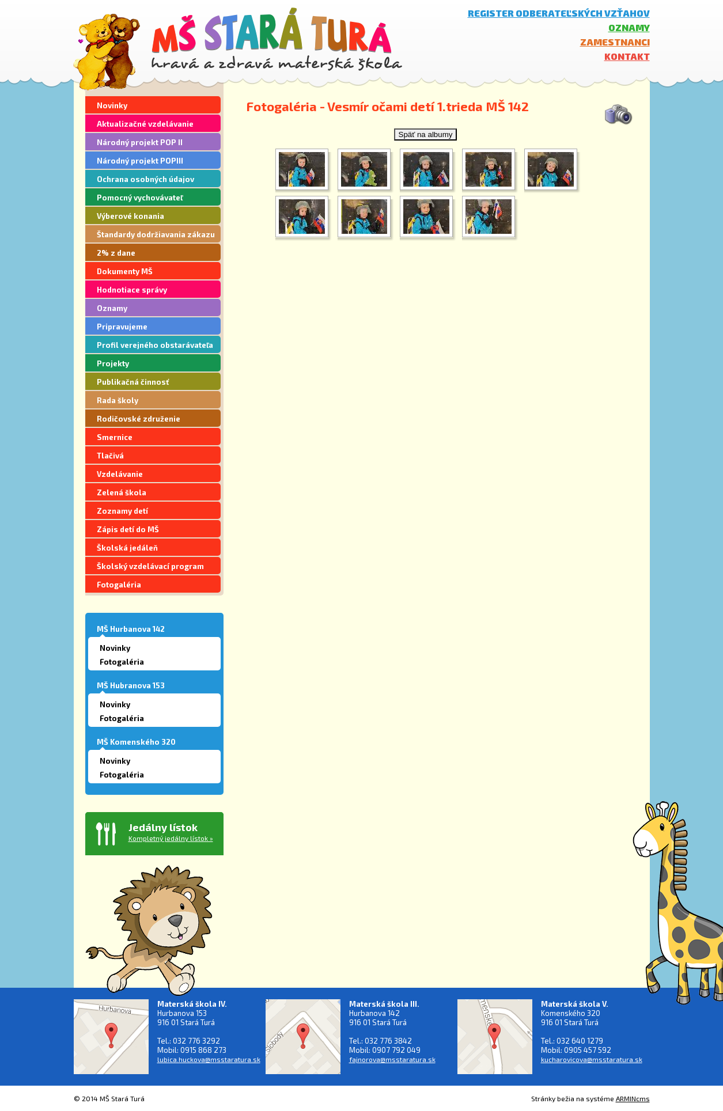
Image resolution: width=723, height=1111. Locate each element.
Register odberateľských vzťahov (559, 12)
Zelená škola (121, 492)
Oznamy (629, 27)
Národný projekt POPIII (140, 160)
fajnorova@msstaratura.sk (392, 1059)
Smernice (115, 437)
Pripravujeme (122, 326)
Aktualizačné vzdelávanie (145, 123)
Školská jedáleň (127, 547)
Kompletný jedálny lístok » (170, 838)
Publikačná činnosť (133, 381)
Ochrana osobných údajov (145, 179)
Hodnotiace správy (132, 289)
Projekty (113, 363)
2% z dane (116, 252)
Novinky (112, 105)
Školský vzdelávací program (150, 566)
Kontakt (627, 56)
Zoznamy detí (122, 510)
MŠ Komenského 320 (136, 741)
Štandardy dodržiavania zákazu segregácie (156, 236)
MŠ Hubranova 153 (131, 685)
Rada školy (117, 400)
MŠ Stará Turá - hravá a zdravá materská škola (277, 39)
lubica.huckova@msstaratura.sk (208, 1059)
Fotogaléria (119, 584)
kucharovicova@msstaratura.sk (591, 1059)
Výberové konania (130, 216)
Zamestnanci (615, 41)
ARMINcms (633, 1098)
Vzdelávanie (120, 474)
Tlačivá (110, 455)
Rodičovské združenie (138, 418)
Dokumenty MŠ (125, 271)
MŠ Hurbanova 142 (131, 629)
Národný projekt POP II (140, 142)
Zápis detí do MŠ (128, 529)
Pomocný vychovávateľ (140, 197)
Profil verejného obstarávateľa (155, 345)
